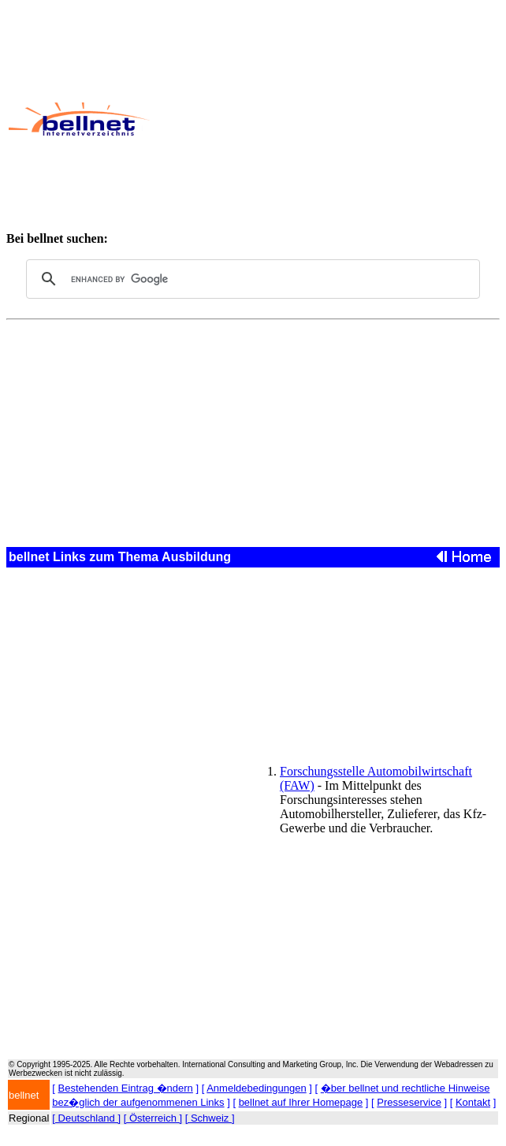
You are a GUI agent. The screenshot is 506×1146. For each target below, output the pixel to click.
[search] (250, 279)
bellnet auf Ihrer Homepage (301, 1102)
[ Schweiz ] (210, 1118)
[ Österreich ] (153, 1118)
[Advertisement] (327, 119)
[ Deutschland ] (86, 1118)
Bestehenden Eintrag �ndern (125, 1088)
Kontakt (473, 1102)
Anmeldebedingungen (256, 1088)
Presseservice (409, 1102)
